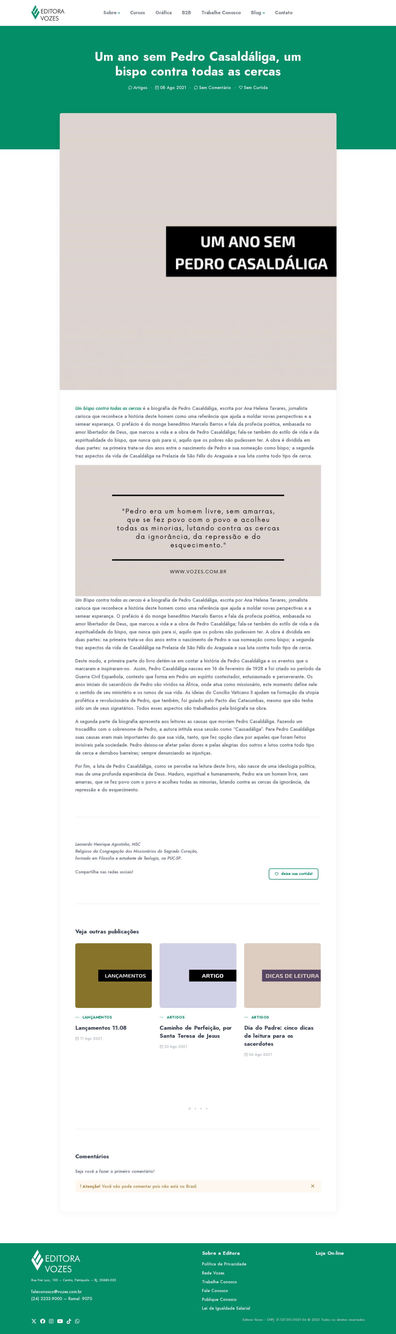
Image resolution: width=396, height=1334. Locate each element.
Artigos (176, 1017)
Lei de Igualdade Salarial (226, 1308)
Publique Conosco (219, 1299)
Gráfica (163, 12)
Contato (284, 12)
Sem (212, 88)
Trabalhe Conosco (221, 12)
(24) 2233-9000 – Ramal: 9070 (61, 1299)
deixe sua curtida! (293, 874)
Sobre (109, 12)
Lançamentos (97, 1017)
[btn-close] (312, 1186)
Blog (256, 12)
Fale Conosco (215, 1291)
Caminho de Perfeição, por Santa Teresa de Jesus (196, 1031)
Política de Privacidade (224, 1264)
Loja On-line (330, 1253)
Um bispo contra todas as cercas (108, 408)
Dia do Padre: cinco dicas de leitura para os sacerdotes (278, 1035)
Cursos (137, 12)
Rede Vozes (213, 1273)
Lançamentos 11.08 (101, 1027)
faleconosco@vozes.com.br (56, 1292)
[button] (189, 1108)
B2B (186, 12)
